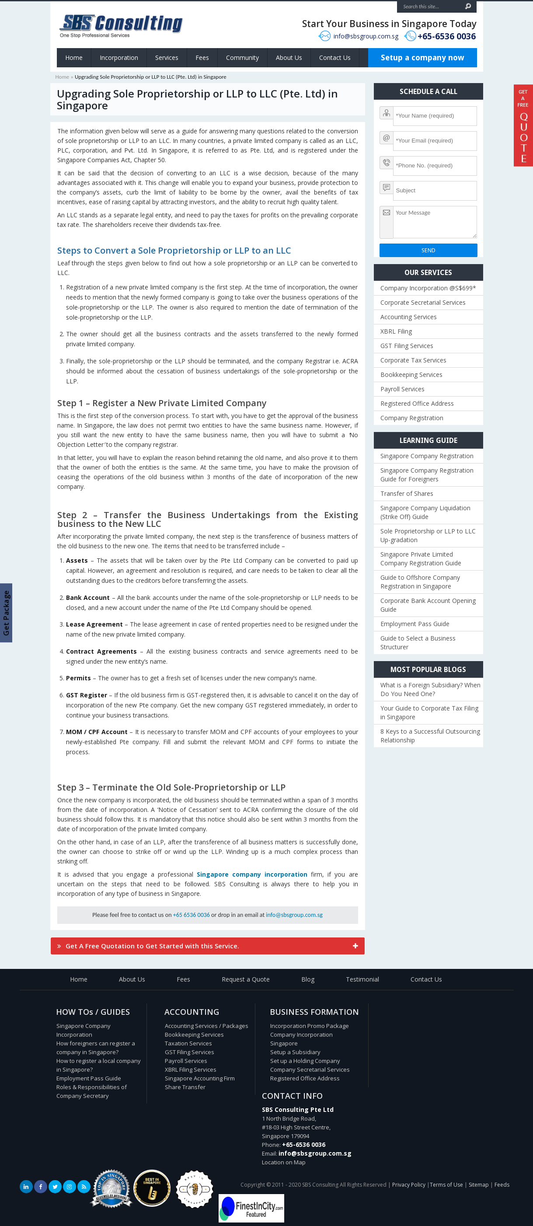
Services (166, 57)
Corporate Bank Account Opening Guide (428, 604)
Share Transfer (185, 1087)
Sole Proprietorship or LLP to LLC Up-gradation (428, 535)
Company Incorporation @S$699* (428, 288)
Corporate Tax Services (413, 360)
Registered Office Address (417, 403)
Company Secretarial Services (310, 1069)
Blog (307, 979)
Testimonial (362, 979)
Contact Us (335, 57)
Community (242, 57)
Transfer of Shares (406, 493)
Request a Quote (246, 979)
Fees (202, 57)
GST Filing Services (406, 345)
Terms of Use (446, 1184)
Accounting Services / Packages (206, 1026)
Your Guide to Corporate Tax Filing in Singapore (429, 712)
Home (74, 57)
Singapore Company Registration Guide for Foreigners (427, 474)
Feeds (502, 1184)
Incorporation (119, 57)
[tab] (208, 945)
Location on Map (284, 1162)
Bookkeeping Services (411, 374)
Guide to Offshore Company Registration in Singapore (420, 581)
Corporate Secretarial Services (423, 302)
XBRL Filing (396, 331)
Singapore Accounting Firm (200, 1078)
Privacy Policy (408, 1184)
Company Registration (411, 418)
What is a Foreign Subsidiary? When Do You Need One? (430, 689)
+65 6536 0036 (191, 915)
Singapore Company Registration (427, 456)
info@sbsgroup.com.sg (366, 36)
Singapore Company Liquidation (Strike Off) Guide (425, 512)
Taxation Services (188, 1043)
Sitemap (479, 1184)
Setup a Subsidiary (295, 1052)
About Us (289, 57)
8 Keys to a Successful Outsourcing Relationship (430, 735)
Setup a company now (422, 57)
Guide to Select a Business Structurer (418, 642)
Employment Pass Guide (414, 624)
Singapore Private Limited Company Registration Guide (420, 558)
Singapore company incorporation (252, 874)
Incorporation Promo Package (309, 1026)
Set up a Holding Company (305, 1061)
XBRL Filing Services (190, 1069)
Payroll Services (402, 389)
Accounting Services (408, 317)
